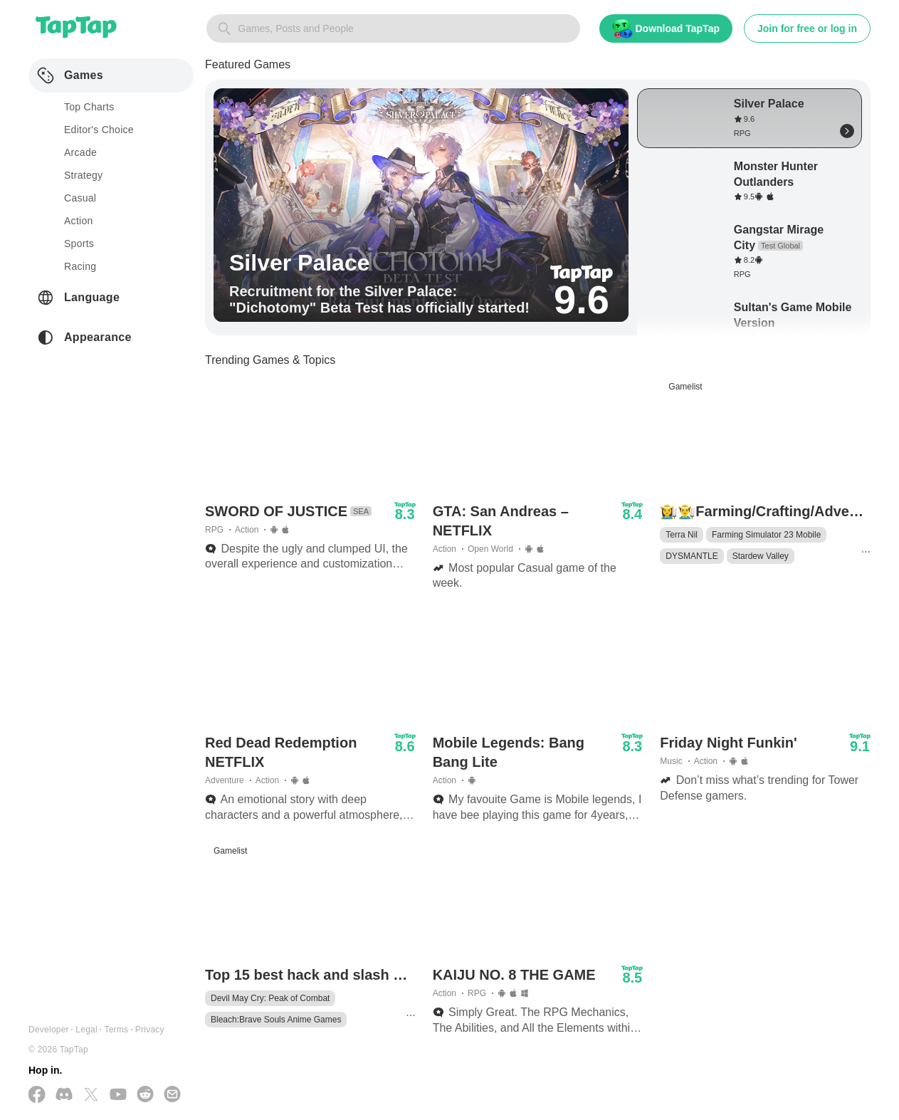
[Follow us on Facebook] (37, 1096)
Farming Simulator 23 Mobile (766, 535)
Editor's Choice (99, 129)
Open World (490, 549)
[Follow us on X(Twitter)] (91, 1096)
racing (80, 266)
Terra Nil (682, 535)
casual (80, 198)
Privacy (149, 1030)
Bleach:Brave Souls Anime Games (276, 1020)
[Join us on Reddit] (145, 1095)
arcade (80, 152)
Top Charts (89, 106)
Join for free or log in (807, 28)
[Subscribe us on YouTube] (118, 1095)
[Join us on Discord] (64, 1095)
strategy (83, 175)
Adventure (224, 780)
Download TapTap (666, 29)
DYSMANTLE (691, 556)
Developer (48, 1030)
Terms (116, 1030)
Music (671, 761)
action (78, 220)
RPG (214, 530)
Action (246, 530)
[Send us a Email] (172, 1095)
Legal (86, 1030)
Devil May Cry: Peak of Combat (270, 998)
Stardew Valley (760, 556)
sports (79, 243)
